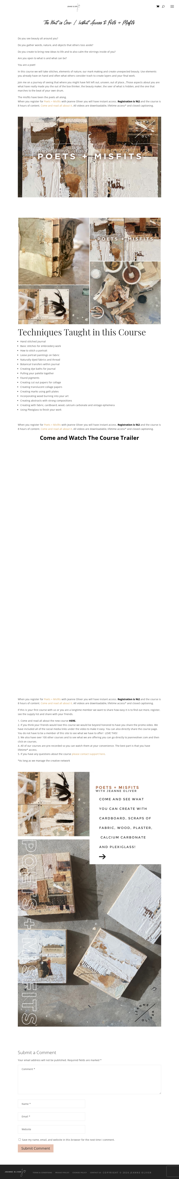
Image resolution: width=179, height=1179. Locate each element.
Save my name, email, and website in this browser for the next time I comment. (68, 1139)
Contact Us (95, 1172)
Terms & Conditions (42, 1172)
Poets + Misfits (52, 101)
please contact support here (88, 754)
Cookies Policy (79, 1172)
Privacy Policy (62, 1172)
